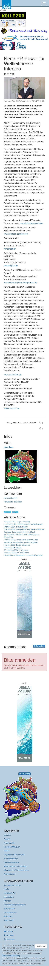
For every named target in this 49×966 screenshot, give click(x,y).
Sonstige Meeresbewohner (15, 905)
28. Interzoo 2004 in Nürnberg (16, 550)
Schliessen (40, 946)
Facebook (9, 935)
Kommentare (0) (10, 498)
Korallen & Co (9, 893)
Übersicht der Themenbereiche (16, 870)
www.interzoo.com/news (31, 223)
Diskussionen (9, 874)
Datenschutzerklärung (11, 956)
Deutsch (7, 835)
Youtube (8, 931)
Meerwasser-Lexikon (12, 885)
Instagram (9, 939)
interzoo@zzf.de (11, 408)
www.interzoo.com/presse (16, 234)
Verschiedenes (10, 912)
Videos (7, 851)
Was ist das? (9, 920)
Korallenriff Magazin (12, 847)
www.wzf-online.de (12, 375)
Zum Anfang (39, 646)
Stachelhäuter (9, 909)
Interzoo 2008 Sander (13, 548)
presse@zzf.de (11, 266)
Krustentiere (9, 897)
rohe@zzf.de (10, 249)
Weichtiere (8, 916)
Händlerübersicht (11, 858)
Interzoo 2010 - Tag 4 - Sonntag (17, 522)
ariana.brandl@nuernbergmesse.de (20, 282)
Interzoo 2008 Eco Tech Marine (16, 553)
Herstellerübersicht (11, 862)
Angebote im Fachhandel (14, 855)
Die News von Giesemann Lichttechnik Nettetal (23, 555)
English (7, 839)
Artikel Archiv (9, 843)
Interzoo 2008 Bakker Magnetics (17, 545)
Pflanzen (7, 901)
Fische (6, 889)
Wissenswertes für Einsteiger (16, 866)
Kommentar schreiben (13, 502)
